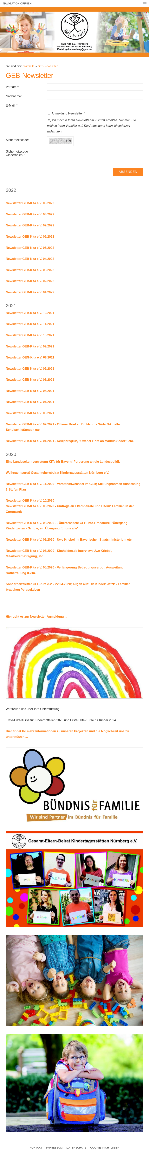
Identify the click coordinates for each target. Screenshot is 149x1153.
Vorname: (12, 87)
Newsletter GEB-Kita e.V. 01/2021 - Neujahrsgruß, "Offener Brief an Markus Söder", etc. (70, 441)
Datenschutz (76, 1147)
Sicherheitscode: (17, 140)
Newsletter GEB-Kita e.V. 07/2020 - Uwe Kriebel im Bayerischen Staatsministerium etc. (69, 539)
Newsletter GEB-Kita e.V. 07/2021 (30, 368)
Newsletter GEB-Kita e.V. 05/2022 (30, 247)
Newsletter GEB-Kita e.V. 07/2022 (30, 225)
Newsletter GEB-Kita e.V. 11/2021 (30, 324)
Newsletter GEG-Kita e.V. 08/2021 (30, 357)
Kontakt (36, 1147)
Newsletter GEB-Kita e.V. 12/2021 (30, 313)
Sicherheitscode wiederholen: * (17, 153)
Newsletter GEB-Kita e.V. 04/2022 (30, 258)
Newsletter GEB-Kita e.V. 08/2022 (30, 214)
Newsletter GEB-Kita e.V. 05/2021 (30, 391)
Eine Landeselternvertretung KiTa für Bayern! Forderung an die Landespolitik (63, 461)
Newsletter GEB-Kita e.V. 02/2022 (30, 281)
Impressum (54, 1147)
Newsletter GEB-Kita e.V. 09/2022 (30, 203)
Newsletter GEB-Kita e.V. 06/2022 (30, 236)
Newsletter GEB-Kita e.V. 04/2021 (30, 402)
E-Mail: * (11, 105)
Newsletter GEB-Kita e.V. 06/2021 (30, 379)
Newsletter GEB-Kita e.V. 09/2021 (30, 346)
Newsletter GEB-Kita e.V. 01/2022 (30, 292)
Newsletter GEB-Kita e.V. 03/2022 (30, 270)
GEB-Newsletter (48, 66)
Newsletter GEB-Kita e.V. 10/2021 (30, 335)
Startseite (29, 66)
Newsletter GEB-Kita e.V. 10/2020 (30, 500)
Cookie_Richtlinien (104, 1147)
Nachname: (14, 96)
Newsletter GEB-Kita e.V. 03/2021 (30, 413)
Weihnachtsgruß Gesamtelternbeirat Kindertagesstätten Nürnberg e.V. (57, 472)
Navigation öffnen (17, 3)
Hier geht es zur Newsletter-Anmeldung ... (36, 616)
